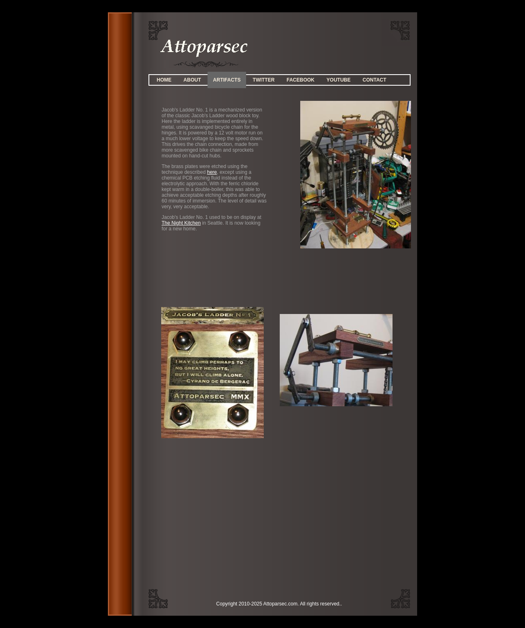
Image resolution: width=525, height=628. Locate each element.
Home (164, 80)
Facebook (301, 80)
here (212, 172)
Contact (374, 80)
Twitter (263, 80)
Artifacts (226, 80)
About (192, 80)
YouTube (338, 80)
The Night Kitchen (181, 223)
